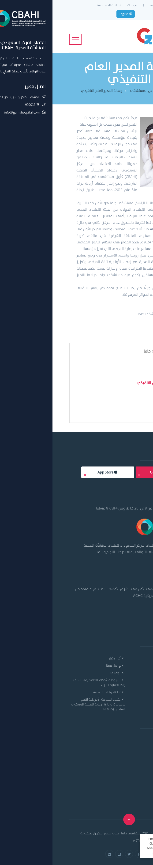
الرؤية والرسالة (117, 367)
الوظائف (102, 5)
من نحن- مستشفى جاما (110, 351)
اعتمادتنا (123, 414)
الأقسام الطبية (123, 673)
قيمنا (126, 398)
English (73, 14)
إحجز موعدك (83, 5)
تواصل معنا (62, 665)
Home (120, 90)
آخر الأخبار (63, 658)
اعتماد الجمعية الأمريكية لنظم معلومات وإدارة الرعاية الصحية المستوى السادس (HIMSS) (46, 704)
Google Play (109, 472)
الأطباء (128, 680)
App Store (54, 472)
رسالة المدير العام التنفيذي (48, 90)
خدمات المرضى (123, 687)
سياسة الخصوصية (57, 5)
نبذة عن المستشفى (92, 90)
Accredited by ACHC (56, 692)
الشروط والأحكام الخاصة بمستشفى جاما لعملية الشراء (47, 682)
